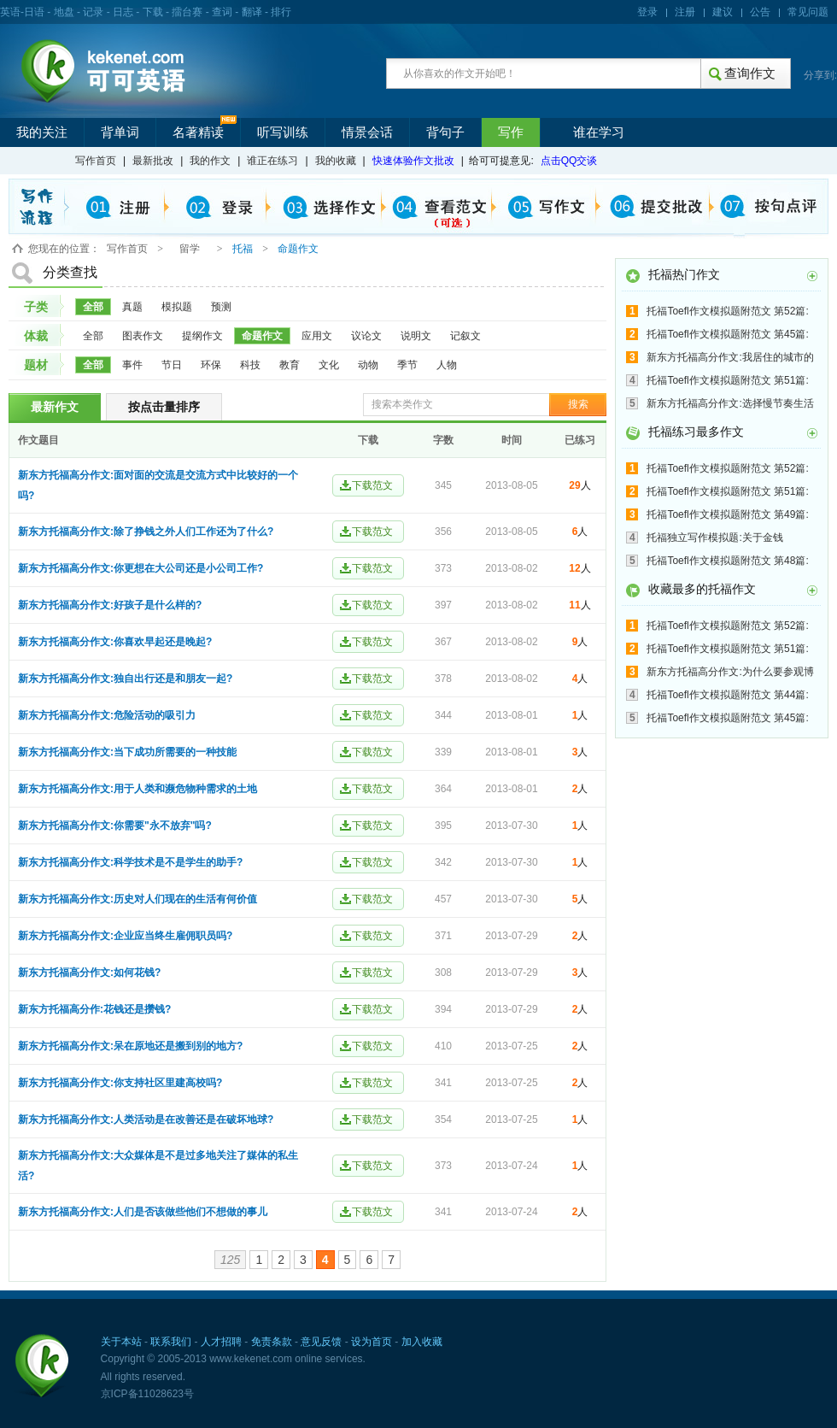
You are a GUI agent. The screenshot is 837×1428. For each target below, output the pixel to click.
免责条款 (271, 1342)
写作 (511, 132)
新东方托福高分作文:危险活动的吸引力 (107, 715)
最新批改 (152, 161)
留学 (189, 249)
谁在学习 (598, 132)
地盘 (64, 12)
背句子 (445, 132)
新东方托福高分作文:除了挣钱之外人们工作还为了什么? (145, 532)
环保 (211, 365)
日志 (123, 12)
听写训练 (282, 132)
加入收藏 (421, 1342)
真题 (132, 307)
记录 (93, 12)
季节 (407, 365)
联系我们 (170, 1342)
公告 (760, 12)
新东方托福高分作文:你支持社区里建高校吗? (120, 1083)
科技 (250, 365)
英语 (10, 12)
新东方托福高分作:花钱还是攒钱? (94, 1009)
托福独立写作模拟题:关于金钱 (714, 538)
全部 (93, 307)
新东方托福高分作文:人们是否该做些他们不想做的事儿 (142, 1212)
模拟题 (176, 307)
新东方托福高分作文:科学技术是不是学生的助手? (130, 862)
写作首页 (95, 161)
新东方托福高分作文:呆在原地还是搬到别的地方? (130, 1046)
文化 (329, 365)
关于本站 (121, 1342)
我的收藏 (335, 161)
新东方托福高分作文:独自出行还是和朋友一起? (125, 679)
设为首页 (371, 1342)
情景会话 (367, 132)
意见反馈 (321, 1342)
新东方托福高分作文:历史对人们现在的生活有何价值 (137, 899)
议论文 (366, 336)
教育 (289, 365)
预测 (221, 307)
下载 (153, 12)
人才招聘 (221, 1342)
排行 (281, 12)
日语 (34, 12)
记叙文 (465, 336)
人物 (446, 365)
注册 (685, 12)
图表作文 (142, 336)
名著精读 (198, 132)
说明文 (416, 336)
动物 (368, 365)
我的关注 (41, 132)
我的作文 (210, 161)
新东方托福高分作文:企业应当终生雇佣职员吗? (125, 936)
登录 (647, 12)
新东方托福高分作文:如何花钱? (89, 972)
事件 (132, 365)
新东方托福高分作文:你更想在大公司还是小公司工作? (140, 568)
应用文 (316, 336)
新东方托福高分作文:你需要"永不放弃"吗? (115, 826)
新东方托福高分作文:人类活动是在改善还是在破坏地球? (145, 1119)
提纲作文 (202, 336)
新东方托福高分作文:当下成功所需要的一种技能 (127, 752)
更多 (812, 276)
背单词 (120, 132)
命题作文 (262, 336)
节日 (171, 365)
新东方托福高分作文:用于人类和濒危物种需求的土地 (137, 789)
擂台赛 (187, 12)
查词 (222, 12)
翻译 (252, 12)
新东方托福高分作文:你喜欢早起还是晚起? (115, 642)
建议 (722, 12)
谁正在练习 (272, 161)
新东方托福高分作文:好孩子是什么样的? (110, 605)
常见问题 (807, 12)
